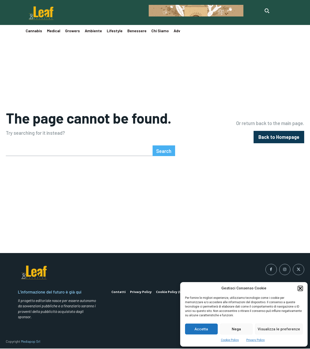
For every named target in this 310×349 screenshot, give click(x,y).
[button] (300, 288)
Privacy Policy (255, 340)
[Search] (164, 151)
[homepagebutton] (279, 137)
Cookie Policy (230, 340)
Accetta (201, 329)
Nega (236, 329)
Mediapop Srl (30, 342)
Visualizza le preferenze (279, 329)
